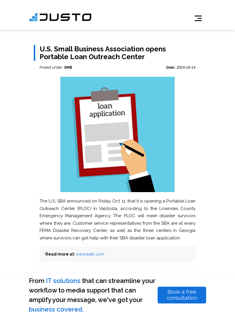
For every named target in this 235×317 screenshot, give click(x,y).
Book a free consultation (182, 295)
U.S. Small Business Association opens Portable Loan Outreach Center (103, 53)
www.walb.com (90, 254)
